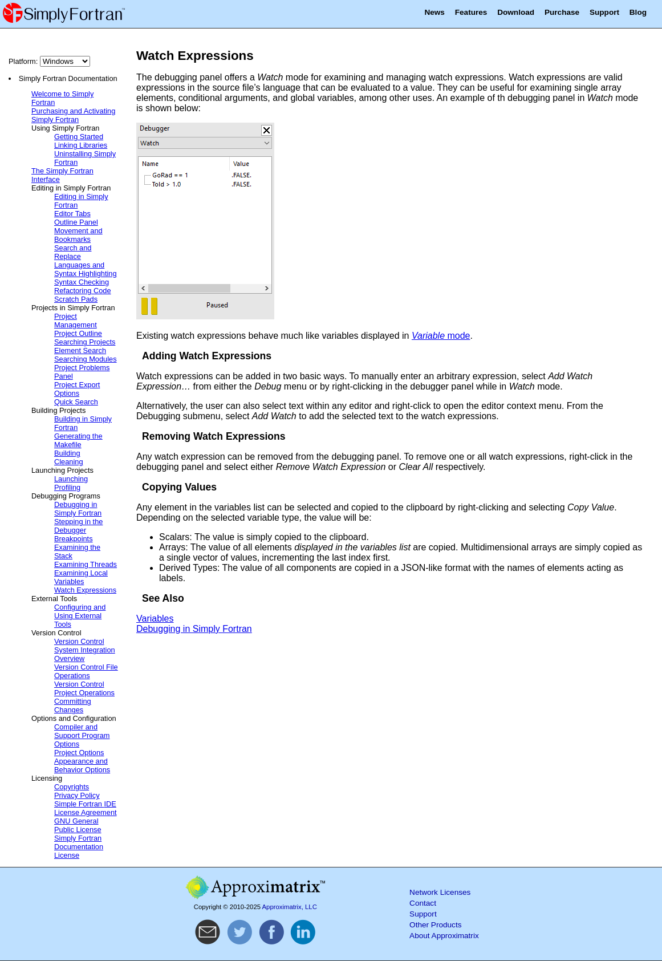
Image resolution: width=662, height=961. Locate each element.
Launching (71, 479)
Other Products (435, 925)
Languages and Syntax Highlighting (85, 269)
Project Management (75, 320)
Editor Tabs (72, 213)
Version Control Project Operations (84, 688)
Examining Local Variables (81, 577)
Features (471, 12)
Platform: (49, 61)
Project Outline (78, 333)
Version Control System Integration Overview (84, 650)
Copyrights (71, 786)
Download (515, 12)
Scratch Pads (76, 299)
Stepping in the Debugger (78, 525)
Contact (422, 903)
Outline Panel (76, 222)
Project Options (79, 752)
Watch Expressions (85, 590)
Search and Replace (72, 252)
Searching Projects (84, 342)
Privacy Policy (77, 795)
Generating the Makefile (78, 440)
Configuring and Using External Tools (79, 615)
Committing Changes (72, 705)
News (434, 12)
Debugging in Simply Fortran (77, 508)
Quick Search (76, 402)
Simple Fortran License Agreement (85, 808)
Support (604, 12)
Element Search (80, 350)
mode (441, 335)
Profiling (67, 487)
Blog (638, 12)
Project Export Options (77, 389)
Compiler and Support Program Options (81, 735)
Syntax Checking (81, 282)
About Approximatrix (444, 935)
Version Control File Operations (86, 671)
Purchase (562, 12)
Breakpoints (73, 538)
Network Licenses (439, 892)
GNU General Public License (77, 825)
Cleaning (68, 461)
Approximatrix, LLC (289, 906)
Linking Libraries (80, 145)
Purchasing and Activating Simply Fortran (73, 115)
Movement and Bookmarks (78, 235)
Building (67, 453)
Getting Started (78, 136)
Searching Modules (85, 359)
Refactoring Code (82, 290)
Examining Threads (85, 564)
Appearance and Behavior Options (82, 765)
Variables (155, 618)
